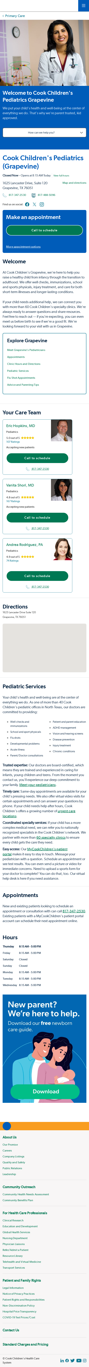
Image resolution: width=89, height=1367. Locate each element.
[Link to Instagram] (42, 204)
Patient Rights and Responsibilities (24, 1299)
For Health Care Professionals (25, 1213)
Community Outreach (19, 1187)
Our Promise (10, 1144)
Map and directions (74, 182)
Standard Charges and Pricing (25, 1344)
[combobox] (44, 132)
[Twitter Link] (72, 1360)
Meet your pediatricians (37, 785)
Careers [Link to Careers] (7, 1150)
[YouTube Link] (79, 1360)
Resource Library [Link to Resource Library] (13, 1256)
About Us (10, 1137)
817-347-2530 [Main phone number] (14, 195)
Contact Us (11, 1330)
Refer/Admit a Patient (15, 1250)
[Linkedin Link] (62, 1360)
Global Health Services (16, 1232)
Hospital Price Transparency (19, 1311)
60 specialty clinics (50, 837)
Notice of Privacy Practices (19, 1293)
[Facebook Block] (67, 1360)
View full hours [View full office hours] (61, 175)
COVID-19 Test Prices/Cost (19, 1317)
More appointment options (23, 246)
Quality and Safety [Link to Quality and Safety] (14, 1162)
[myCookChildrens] (70, 6)
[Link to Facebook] (27, 204)
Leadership (9, 1174)
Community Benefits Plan (18, 1200)
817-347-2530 (37, 468)
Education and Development (20, 1226)
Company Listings (14, 1156)
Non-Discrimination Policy (19, 1305)
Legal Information (13, 1287)
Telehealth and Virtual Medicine (22, 1261)
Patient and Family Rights (22, 1280)
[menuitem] (44, 1155)
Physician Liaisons (14, 1244)
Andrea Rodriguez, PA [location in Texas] (24, 544)
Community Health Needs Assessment (26, 1194)
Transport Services (14, 1267)
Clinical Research (13, 1220)
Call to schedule (45, 230)
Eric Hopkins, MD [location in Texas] (20, 425)
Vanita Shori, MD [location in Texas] (20, 485)
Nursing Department (15, 1238)
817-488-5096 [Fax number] (43, 195)
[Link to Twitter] (34, 204)
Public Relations (12, 1168)
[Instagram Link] (84, 1360)
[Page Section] (44, 261)
